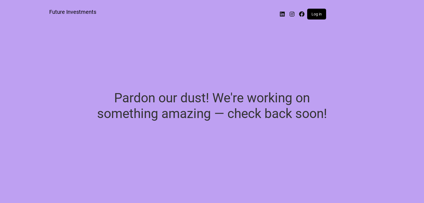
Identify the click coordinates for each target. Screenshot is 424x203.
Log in (317, 14)
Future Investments (72, 12)
